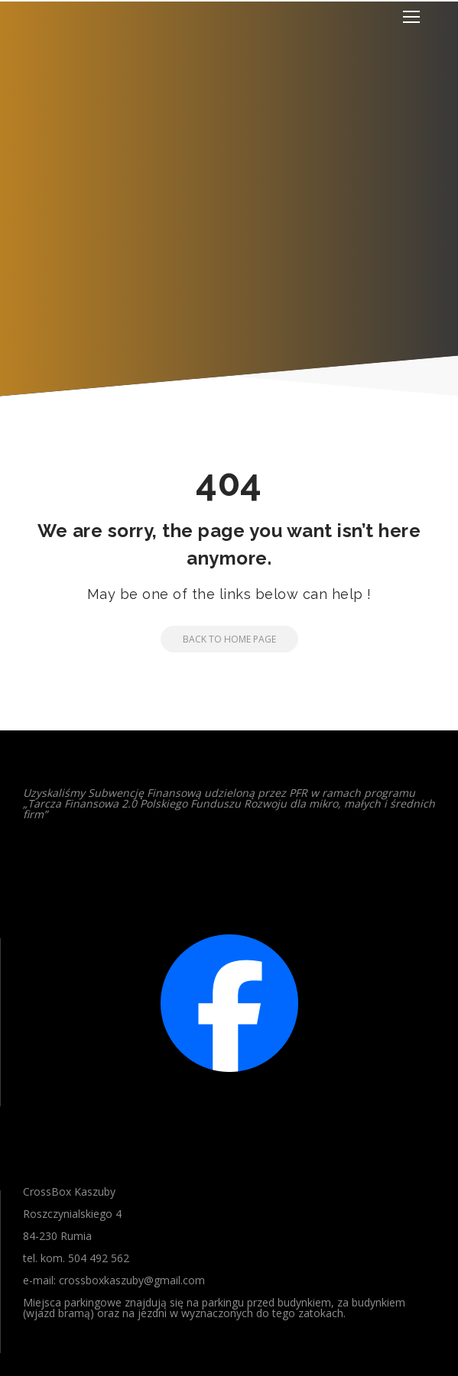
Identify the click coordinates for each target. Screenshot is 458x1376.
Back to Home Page (218, 639)
